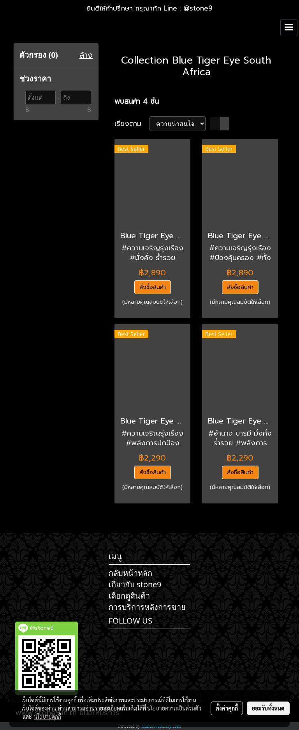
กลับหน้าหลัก (130, 573)
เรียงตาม (132, 124)
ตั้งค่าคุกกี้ (227, 708)
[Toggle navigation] (288, 27)
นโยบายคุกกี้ (47, 716)
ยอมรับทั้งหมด (268, 708)
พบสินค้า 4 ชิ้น (136, 101)
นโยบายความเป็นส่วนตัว (174, 708)
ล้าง (86, 55)
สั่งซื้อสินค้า (152, 287)
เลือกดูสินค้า (129, 595)
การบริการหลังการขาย (147, 607)
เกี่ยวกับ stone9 (135, 584)
